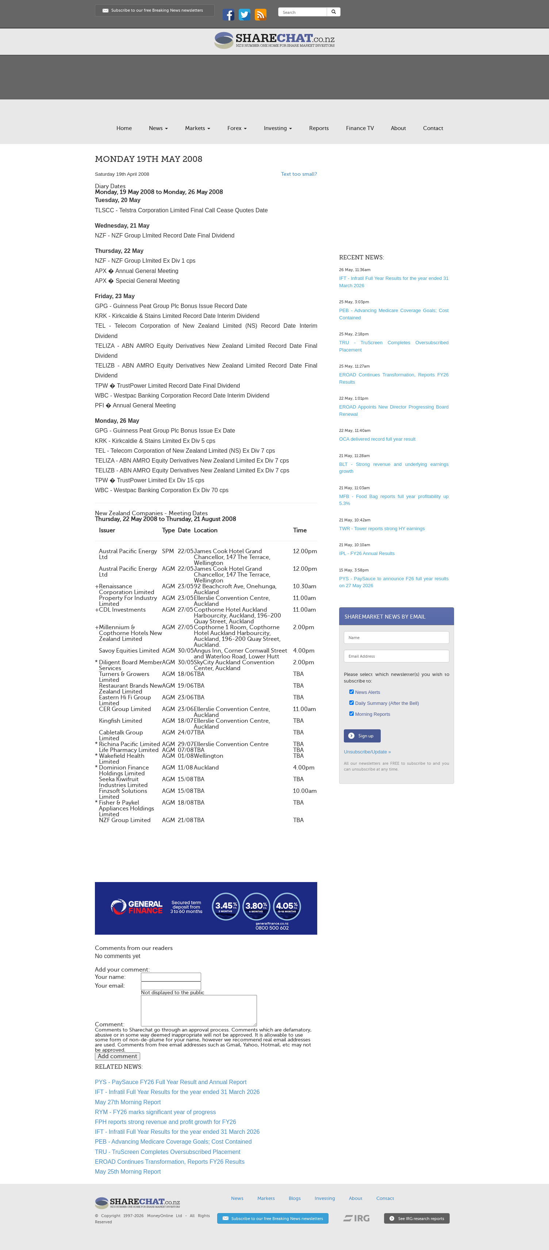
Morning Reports (369, 714)
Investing (278, 128)
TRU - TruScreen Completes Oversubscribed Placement (167, 1152)
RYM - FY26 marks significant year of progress (155, 1112)
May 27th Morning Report (128, 1102)
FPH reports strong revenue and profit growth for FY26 (165, 1122)
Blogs (295, 1198)
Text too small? (299, 174)
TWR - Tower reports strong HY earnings (382, 528)
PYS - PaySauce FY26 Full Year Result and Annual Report (170, 1082)
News (158, 128)
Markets (197, 128)
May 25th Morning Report (128, 1172)
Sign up (365, 735)
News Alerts (364, 692)
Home (124, 128)
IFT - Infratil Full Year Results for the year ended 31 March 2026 (177, 1092)
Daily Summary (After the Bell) (384, 703)
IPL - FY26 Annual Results (367, 553)
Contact (433, 128)
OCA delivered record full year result (377, 439)
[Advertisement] (206, 858)
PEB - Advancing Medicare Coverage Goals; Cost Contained (173, 1142)
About (398, 128)
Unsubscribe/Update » (367, 752)
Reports (319, 128)
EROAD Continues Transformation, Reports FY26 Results (170, 1162)
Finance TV (360, 128)
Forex (237, 128)
